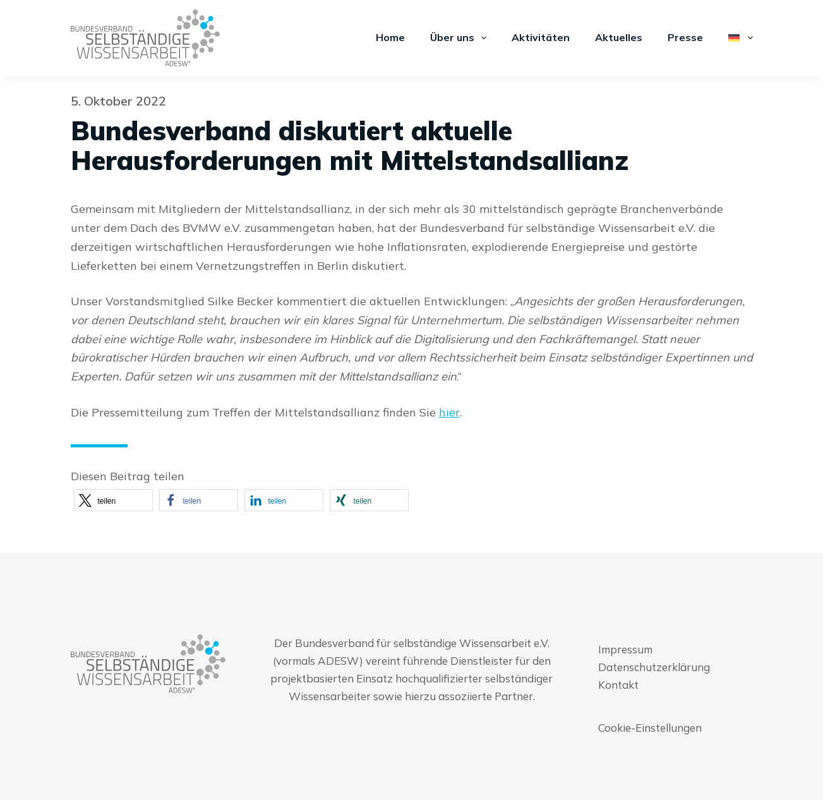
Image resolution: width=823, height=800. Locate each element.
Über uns (460, 37)
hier (449, 412)
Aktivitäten (541, 37)
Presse (685, 37)
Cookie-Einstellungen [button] (650, 727)
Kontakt (618, 684)
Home (390, 37)
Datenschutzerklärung (654, 667)
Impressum (625, 649)
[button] (113, 500)
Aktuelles (618, 37)
